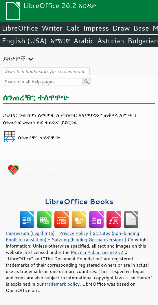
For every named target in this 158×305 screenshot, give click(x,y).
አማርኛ (60, 41)
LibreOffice (20, 28)
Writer (51, 28)
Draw (121, 28)
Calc (73, 28)
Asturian (110, 41)
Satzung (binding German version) (87, 239)
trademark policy (62, 284)
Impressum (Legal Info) (30, 233)
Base (141, 28)
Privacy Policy (73, 233)
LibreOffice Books (79, 201)
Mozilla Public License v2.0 (99, 252)
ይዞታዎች (14, 58)
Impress (96, 28)
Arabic (84, 41)
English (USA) (24, 41)
